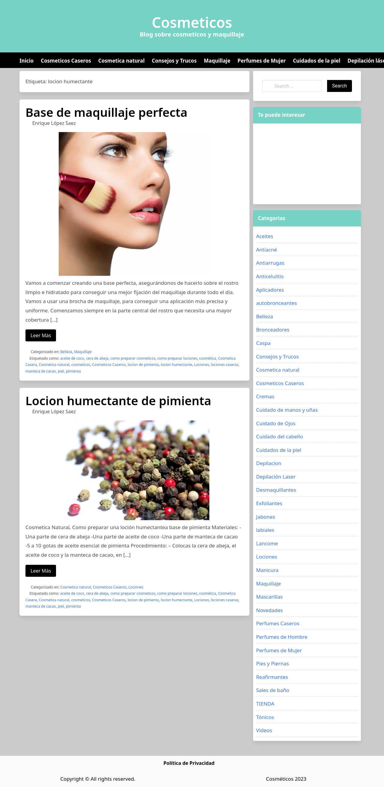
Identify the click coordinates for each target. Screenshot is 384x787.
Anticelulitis (270, 276)
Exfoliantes (269, 503)
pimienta (73, 371)
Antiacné (266, 249)
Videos (264, 730)
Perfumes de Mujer (262, 60)
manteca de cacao (40, 371)
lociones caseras (224, 364)
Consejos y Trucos (174, 60)
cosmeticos (80, 364)
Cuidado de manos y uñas (287, 409)
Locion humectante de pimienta (118, 400)
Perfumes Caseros (277, 623)
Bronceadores (272, 329)
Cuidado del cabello (279, 436)
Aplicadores (270, 289)
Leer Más (41, 335)
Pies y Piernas (272, 663)
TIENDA (265, 703)
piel (61, 371)
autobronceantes (276, 302)
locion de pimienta (143, 364)
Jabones (265, 516)
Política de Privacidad (189, 763)
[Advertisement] (297, 163)
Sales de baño (272, 690)
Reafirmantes (272, 677)
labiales (265, 529)
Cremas (265, 396)
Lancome (267, 543)
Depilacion (268, 463)
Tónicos (265, 717)
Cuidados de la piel (316, 60)
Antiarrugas (270, 262)
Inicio (26, 60)
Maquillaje (217, 60)
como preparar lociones (177, 358)
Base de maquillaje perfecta (106, 112)
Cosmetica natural (121, 60)
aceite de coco (72, 358)
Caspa (263, 343)
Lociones (201, 364)
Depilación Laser (276, 476)
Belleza (66, 351)
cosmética (207, 358)
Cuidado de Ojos (275, 423)
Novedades (269, 610)
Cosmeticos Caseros (66, 60)
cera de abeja (97, 358)
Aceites (264, 236)
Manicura (267, 570)
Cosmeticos (192, 22)
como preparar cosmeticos (133, 358)
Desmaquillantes (276, 489)
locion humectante (176, 364)
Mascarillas (269, 596)
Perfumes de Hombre (281, 636)
